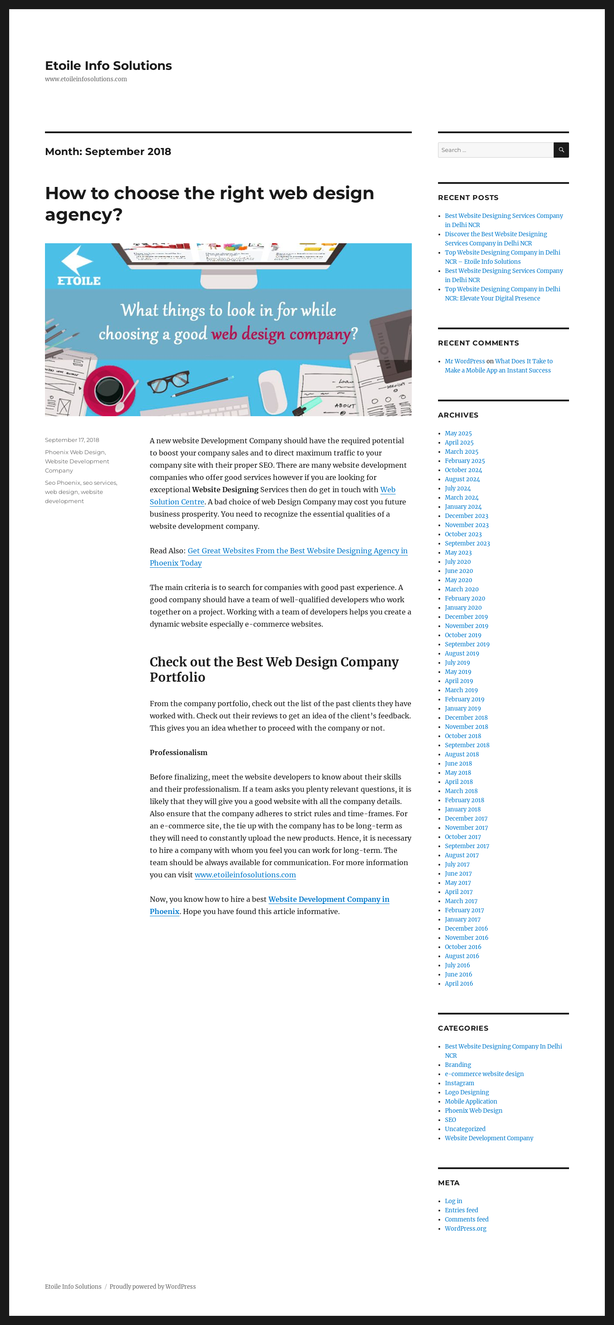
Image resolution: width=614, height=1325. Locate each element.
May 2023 (458, 552)
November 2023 (467, 525)
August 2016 (462, 956)
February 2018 (464, 800)
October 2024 (463, 470)
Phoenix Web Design (75, 452)
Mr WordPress (465, 361)
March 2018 (461, 791)
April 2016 (459, 983)
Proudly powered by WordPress (153, 1286)
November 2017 (466, 828)
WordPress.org (465, 1228)
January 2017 (463, 919)
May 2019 (458, 672)
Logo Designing (467, 1092)
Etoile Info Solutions (108, 65)
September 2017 (467, 846)
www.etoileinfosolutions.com (245, 874)
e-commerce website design (484, 1074)
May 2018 (458, 772)
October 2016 (463, 947)
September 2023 (467, 543)
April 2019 (459, 681)
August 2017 (462, 855)
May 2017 (458, 883)
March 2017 (461, 901)
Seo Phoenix (62, 482)
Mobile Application (471, 1101)
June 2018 (458, 763)
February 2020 (465, 598)
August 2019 (462, 653)
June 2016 (459, 974)
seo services (99, 482)
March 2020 (462, 589)
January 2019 (463, 708)
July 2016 (457, 965)
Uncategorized (465, 1129)
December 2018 (466, 717)
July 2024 (458, 488)
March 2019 (461, 690)
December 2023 (466, 516)
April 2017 (459, 892)
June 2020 (459, 571)
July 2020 (458, 562)
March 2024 (462, 497)
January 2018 (463, 809)
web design (61, 491)
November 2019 (467, 626)
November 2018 (466, 727)
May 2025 (458, 433)
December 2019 (466, 617)
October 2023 (463, 534)
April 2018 (459, 782)
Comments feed (467, 1219)
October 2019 (463, 635)
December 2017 (466, 818)
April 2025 (459, 442)
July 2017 (457, 864)
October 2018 (463, 736)
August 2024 (462, 479)
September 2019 (467, 644)
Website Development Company (489, 1138)
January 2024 (463, 507)
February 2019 (465, 699)
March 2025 (462, 451)
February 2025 (465, 461)
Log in (453, 1201)
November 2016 (467, 938)
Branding (458, 1065)
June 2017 (458, 873)
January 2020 (463, 607)
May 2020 (458, 580)
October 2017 (463, 837)
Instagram (459, 1083)
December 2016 (466, 928)
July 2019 (457, 662)
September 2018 (467, 745)
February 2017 (464, 910)
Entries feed (461, 1210)
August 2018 (462, 754)
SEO (450, 1120)
